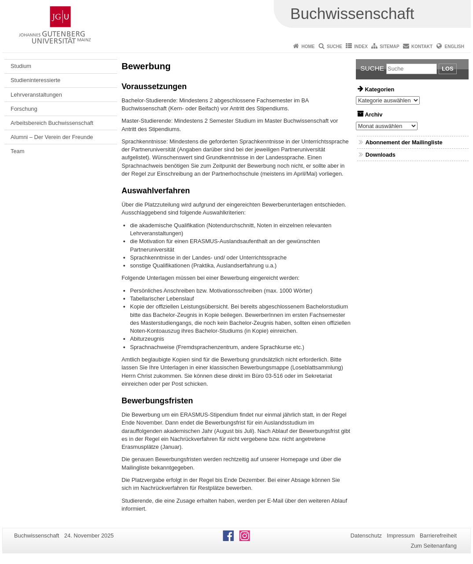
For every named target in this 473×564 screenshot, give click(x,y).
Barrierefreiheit (438, 535)
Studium (21, 66)
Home (308, 46)
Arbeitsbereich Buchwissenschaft (52, 123)
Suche (334, 46)
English (454, 46)
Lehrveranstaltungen (36, 94)
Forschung (24, 108)
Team (17, 151)
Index (361, 46)
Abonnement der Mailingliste (404, 142)
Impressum (400, 535)
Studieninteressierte (35, 80)
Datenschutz (366, 535)
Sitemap (389, 46)
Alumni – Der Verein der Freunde (52, 137)
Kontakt (421, 46)
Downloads (380, 154)
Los (447, 68)
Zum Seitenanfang (433, 545)
